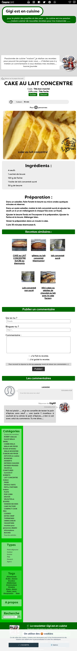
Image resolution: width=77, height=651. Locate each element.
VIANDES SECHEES (11, 504)
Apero (9, 562)
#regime (11, 587)
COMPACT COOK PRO (10, 510)
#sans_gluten (11, 589)
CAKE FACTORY (10, 506)
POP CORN (8, 494)
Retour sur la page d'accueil (14, 78)
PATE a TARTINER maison (10, 488)
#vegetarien (8, 593)
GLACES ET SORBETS (7, 474)
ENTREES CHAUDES (11, 463)
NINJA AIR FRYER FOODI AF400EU (10, 447)
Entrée (9, 554)
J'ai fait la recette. (39, 356)
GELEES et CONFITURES (8, 469)
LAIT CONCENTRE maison (10, 479)
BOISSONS (8, 458)
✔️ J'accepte (23, 645)
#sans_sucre (11, 591)
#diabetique (11, 583)
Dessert (10, 559)
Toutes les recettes (11, 434)
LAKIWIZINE (46, 387)
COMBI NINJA (9, 444)
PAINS (6, 482)
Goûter (10, 552)
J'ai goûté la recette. (39, 359)
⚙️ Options (54, 645)
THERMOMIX (9, 518)
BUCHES (7, 533)
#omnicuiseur (11, 585)
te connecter (36, 364)
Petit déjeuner (12, 550)
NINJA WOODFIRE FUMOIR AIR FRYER (10, 452)
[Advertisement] (38, 39)
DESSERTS (8, 461)
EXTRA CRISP (9, 516)
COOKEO (7, 513)
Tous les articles (10, 535)
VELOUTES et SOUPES (8, 500)
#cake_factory (11, 579)
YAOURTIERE (9, 523)
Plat (8, 557)
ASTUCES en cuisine (11, 456)
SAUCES (7, 497)
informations (9, 530)
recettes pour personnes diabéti (10, 526)
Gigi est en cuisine (23, 11)
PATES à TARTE (10, 485)
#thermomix (11, 576)
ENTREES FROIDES (11, 466)
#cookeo (11, 581)
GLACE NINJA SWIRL (9, 440)
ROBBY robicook (10, 437)
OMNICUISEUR (9, 521)
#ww (18, 593)
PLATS (6, 492)
